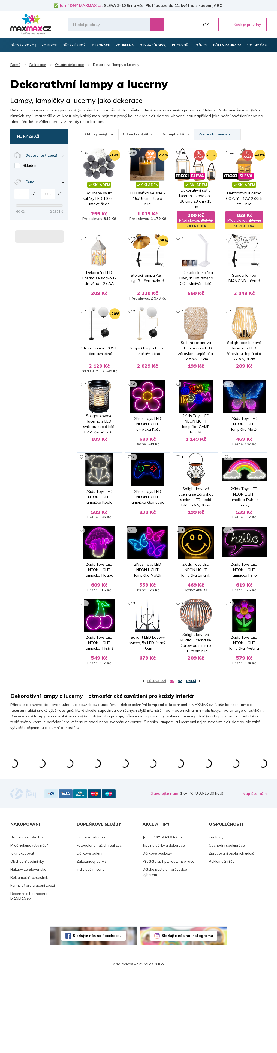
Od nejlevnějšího (137, 134)
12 (232, 152)
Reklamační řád (222, 941)
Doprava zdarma (91, 917)
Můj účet (194, 24)
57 (87, 152)
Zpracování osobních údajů (231, 933)
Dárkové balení (89, 933)
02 (180, 760)
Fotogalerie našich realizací (99, 924)
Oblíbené (182, 24)
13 (87, 239)
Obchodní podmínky (27, 941)
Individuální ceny (90, 949)
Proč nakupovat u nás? (29, 924)
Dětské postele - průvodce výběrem (165, 952)
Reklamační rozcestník (29, 957)
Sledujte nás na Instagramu (187, 1015)
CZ (206, 24)
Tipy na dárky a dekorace (164, 924)
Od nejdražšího (175, 134)
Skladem (30, 165)
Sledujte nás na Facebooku (97, 1015)
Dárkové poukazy (157, 933)
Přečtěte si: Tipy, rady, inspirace (168, 941)
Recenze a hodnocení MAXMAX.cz (28, 975)
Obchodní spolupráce (227, 924)
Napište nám (254, 873)
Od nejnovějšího (99, 134)
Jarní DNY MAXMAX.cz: (81, 5)
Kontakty (216, 917)
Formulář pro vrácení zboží (32, 965)
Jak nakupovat (22, 933)
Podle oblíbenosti (217, 134)
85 (183, 152)
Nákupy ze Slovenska (28, 949)
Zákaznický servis (92, 941)
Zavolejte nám (164, 873)
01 (172, 760)
